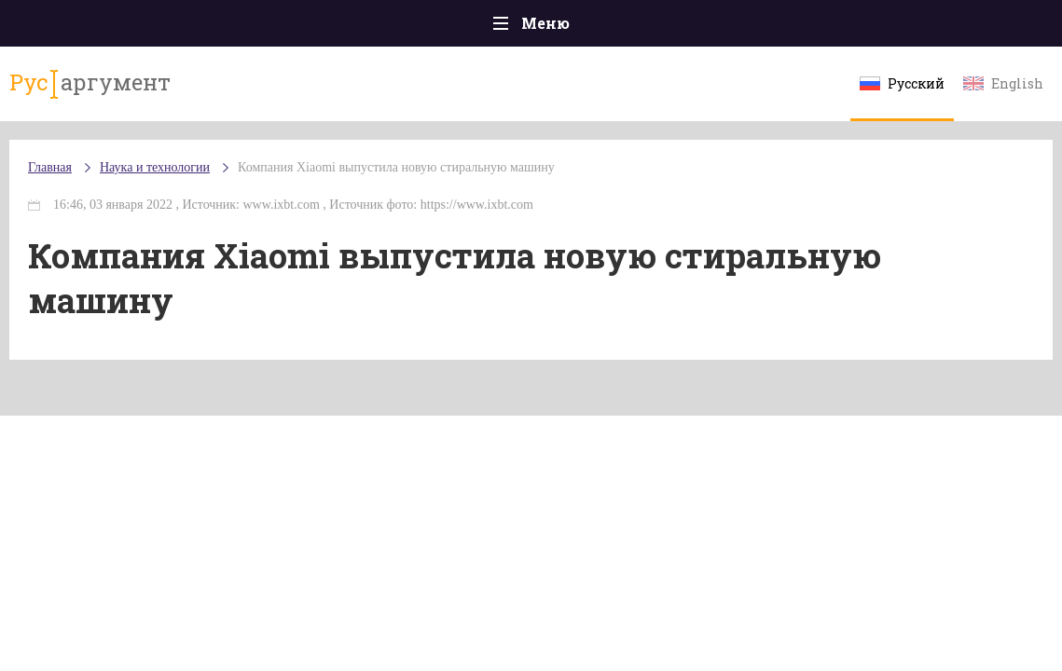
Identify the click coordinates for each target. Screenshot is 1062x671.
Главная (50, 167)
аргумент (90, 83)
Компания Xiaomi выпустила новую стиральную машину (396, 167)
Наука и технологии (155, 167)
